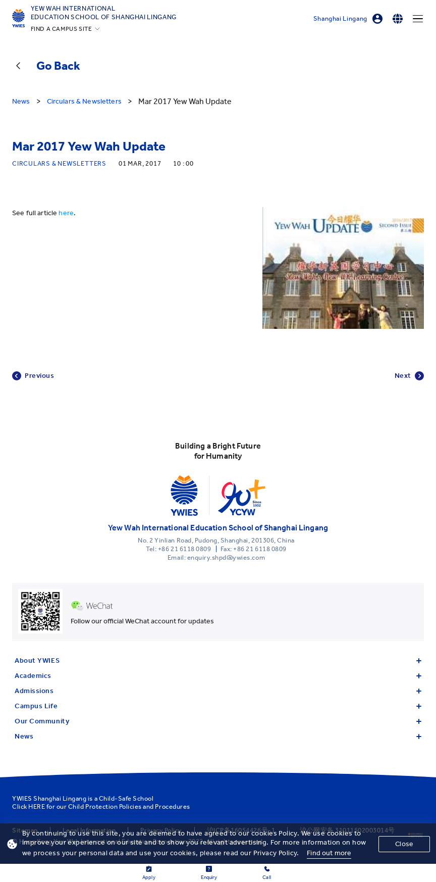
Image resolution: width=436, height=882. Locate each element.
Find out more (329, 853)
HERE (36, 806)
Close (404, 844)
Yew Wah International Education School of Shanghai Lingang (104, 13)
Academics (218, 675)
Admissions (218, 691)
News (218, 736)
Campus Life (218, 706)
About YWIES (218, 660)
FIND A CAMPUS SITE (61, 28)
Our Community (218, 721)
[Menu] (418, 18)
